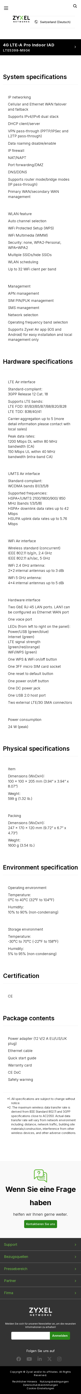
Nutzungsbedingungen (54, 1381)
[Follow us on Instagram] (59, 1359)
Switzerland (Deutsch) (55, 22)
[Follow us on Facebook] (18, 1359)
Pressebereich (15, 1269)
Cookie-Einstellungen (40, 1388)
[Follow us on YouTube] (29, 1359)
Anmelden (60, 1335)
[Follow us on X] (49, 1359)
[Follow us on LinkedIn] (40, 1359)
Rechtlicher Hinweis (24, 1381)
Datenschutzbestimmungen (40, 1384)
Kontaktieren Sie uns (40, 1224)
